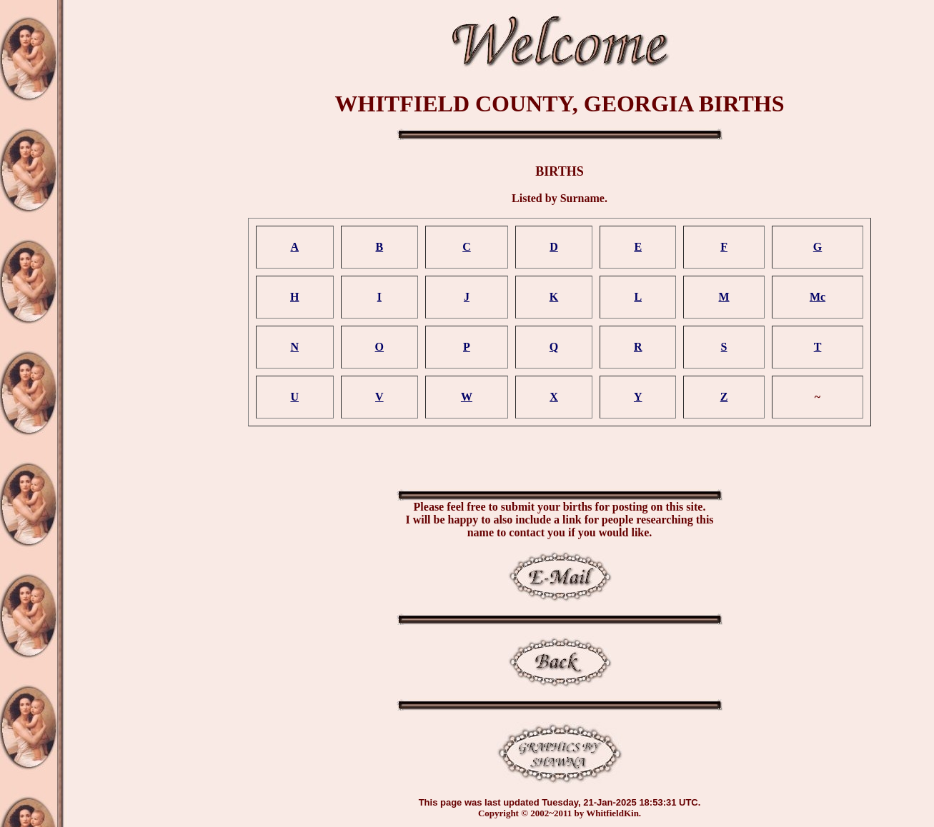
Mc (817, 297)
